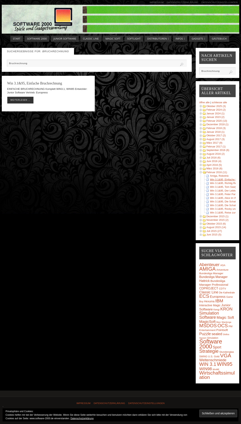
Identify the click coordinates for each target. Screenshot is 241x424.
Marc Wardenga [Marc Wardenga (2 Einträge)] (223, 322)
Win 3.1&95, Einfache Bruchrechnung (34, 83)
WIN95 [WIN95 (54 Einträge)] (224, 364)
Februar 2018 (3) (216, 128)
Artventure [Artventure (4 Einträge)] (222, 269)
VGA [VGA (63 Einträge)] (225, 356)
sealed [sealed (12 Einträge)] (217, 334)
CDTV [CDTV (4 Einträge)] (222, 288)
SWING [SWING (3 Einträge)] (203, 356)
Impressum (157, 2)
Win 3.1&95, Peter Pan (223, 194)
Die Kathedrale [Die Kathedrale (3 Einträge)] (227, 292)
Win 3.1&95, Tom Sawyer (224, 186)
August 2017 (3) (215, 139)
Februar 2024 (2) (216, 109)
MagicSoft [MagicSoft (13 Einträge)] (207, 322)
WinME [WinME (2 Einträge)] (216, 369)
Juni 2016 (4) (213, 161)
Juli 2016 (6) (213, 157)
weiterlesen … (20, 100)
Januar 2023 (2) (215, 117)
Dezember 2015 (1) (217, 216)
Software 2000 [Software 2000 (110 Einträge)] (210, 343)
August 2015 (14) (216, 227)
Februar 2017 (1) (216, 146)
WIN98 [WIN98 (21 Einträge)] (205, 368)
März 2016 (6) (214, 168)
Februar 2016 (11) (216, 172)
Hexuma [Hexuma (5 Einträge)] (209, 301)
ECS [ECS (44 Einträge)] (204, 296)
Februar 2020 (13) (216, 120)
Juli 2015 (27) (214, 231)
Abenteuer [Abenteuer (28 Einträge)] (209, 264)
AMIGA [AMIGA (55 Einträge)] (207, 269)
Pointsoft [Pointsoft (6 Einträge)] (222, 330)
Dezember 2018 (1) (217, 124)
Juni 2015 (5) (213, 234)
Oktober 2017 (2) (216, 135)
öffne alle (204, 102)
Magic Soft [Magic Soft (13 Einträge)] (225, 317)
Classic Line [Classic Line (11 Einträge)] (208, 292)
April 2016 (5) (214, 164)
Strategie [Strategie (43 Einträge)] (209, 351)
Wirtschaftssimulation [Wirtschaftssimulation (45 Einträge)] (217, 375)
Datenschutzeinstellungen (219, 2)
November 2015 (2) (217, 219)
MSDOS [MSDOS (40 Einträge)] (208, 325)
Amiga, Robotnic (219, 175)
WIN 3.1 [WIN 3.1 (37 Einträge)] (207, 364)
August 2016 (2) (215, 153)
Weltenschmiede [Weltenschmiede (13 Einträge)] (212, 360)
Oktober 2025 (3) (216, 106)
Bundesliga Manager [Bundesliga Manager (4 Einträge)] (211, 273)
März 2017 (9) (214, 142)
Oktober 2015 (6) (216, 223)
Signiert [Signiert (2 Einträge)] (202, 338)
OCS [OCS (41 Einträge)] (222, 325)
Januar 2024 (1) (215, 113)
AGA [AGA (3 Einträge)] (222, 265)
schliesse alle (219, 102)
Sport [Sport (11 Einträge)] (217, 347)
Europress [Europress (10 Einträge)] (218, 297)
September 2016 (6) (217, 150)
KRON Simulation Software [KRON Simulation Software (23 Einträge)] (215, 313)
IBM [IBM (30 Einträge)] (219, 300)
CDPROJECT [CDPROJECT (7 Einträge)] (208, 288)
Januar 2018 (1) (215, 131)
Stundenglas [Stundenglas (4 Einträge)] (226, 351)
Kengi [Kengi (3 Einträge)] (216, 309)
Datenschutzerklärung (182, 2)
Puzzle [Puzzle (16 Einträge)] (205, 334)
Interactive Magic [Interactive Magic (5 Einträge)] (209, 305)
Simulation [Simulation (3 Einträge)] (212, 338)
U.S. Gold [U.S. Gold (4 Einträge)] (213, 356)
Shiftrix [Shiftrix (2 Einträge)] (226, 334)
